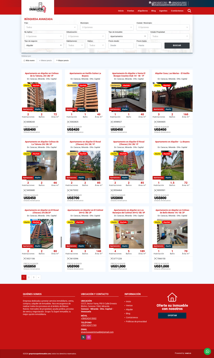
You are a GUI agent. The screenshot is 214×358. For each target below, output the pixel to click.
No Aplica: (28, 32)
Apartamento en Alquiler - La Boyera (172, 141)
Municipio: (84, 23)
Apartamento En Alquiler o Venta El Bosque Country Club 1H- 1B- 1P (128, 74)
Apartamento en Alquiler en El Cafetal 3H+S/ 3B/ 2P (85, 211)
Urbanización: (71, 32)
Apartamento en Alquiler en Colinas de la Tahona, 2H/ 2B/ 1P (42, 74)
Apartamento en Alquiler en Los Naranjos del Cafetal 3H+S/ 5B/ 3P (128, 211)
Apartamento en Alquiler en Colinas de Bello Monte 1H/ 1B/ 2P (172, 211)
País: (26, 23)
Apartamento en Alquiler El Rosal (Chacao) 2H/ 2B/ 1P (85, 142)
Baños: (90, 41)
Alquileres (143, 11)
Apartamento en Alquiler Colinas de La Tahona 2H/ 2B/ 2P (42, 142)
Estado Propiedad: (158, 32)
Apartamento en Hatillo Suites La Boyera (85, 74)
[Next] (38, 277)
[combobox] (50, 27)
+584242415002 (179, 2)
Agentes (163, 11)
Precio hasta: (142, 41)
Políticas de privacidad (136, 321)
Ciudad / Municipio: (144, 23)
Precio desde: (113, 41)
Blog (153, 11)
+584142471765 (159, 2)
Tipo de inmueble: (115, 32)
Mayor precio (62, 60)
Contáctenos (177, 11)
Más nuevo (29, 60)
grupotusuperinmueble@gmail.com (97, 332)
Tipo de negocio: (31, 41)
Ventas (130, 11)
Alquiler (129, 309)
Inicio (121, 11)
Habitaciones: (71, 41)
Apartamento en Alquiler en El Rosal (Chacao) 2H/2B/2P (42, 211)
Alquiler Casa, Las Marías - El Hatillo (172, 73)
